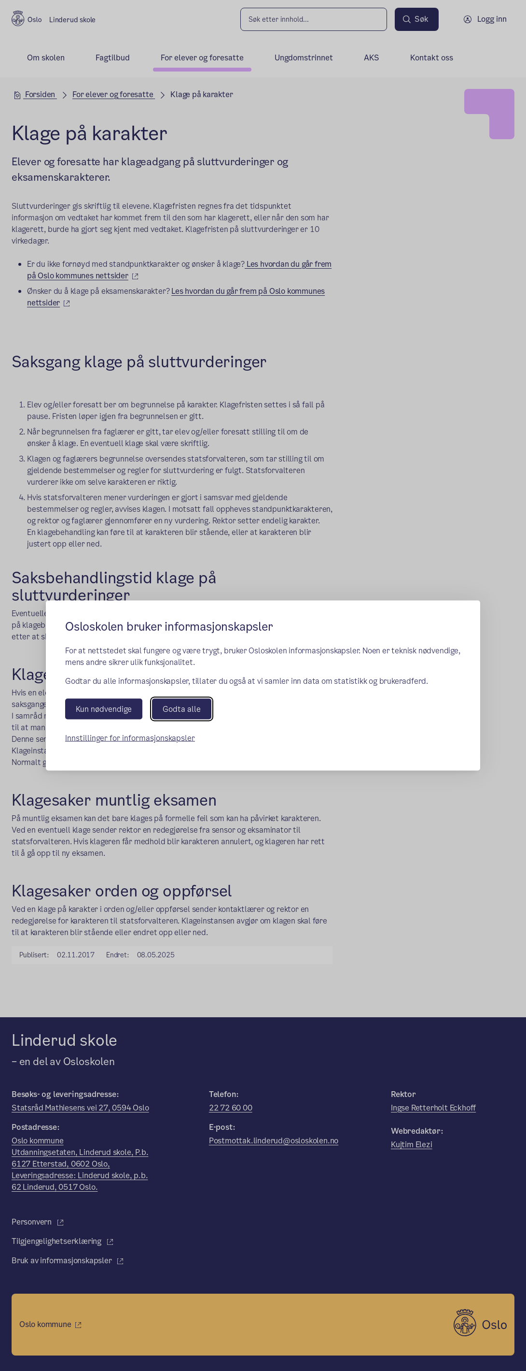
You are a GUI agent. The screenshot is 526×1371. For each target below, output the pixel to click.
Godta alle (182, 709)
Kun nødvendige (104, 709)
